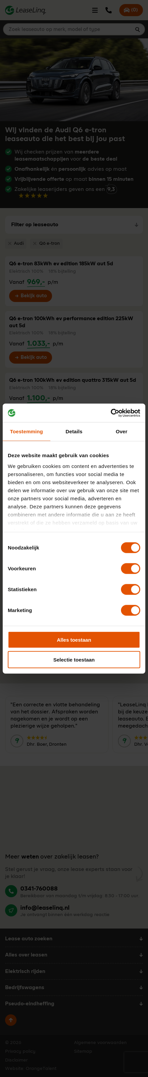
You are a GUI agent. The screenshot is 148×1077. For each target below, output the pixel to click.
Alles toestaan (74, 640)
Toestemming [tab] (26, 431)
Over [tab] (121, 431)
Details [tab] (74, 431)
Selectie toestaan (74, 660)
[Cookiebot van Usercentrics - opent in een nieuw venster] (110, 412)
